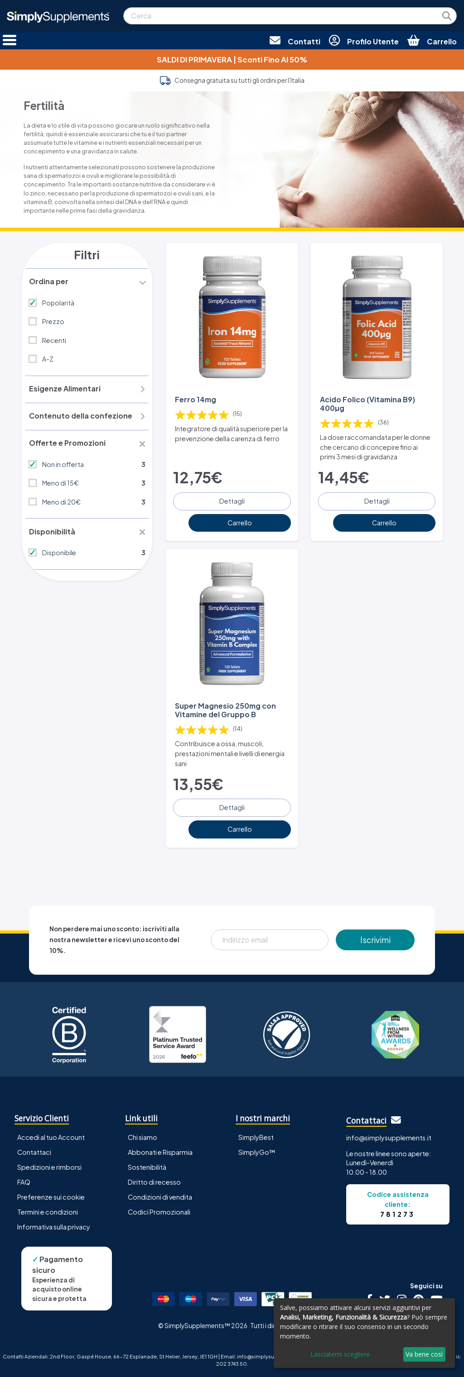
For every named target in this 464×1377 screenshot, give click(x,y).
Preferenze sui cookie (51, 1195)
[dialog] (364, 1333)
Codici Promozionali (159, 1210)
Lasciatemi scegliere (340, 1354)
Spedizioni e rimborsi (49, 1166)
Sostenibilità (147, 1166)
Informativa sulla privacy (53, 1225)
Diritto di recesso (154, 1181)
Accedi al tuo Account (51, 1136)
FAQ (23, 1181)
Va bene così (424, 1354)
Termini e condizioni (47, 1210)
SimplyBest (256, 1136)
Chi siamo (142, 1136)
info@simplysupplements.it (388, 1136)
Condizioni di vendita (160, 1195)
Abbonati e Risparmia (160, 1151)
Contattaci (34, 1151)
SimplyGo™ (257, 1151)
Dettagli (232, 500)
